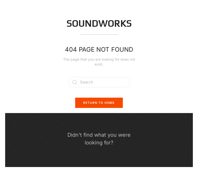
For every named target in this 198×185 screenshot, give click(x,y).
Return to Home (99, 103)
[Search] (99, 82)
